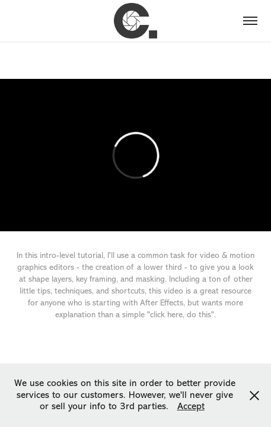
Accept (191, 406)
